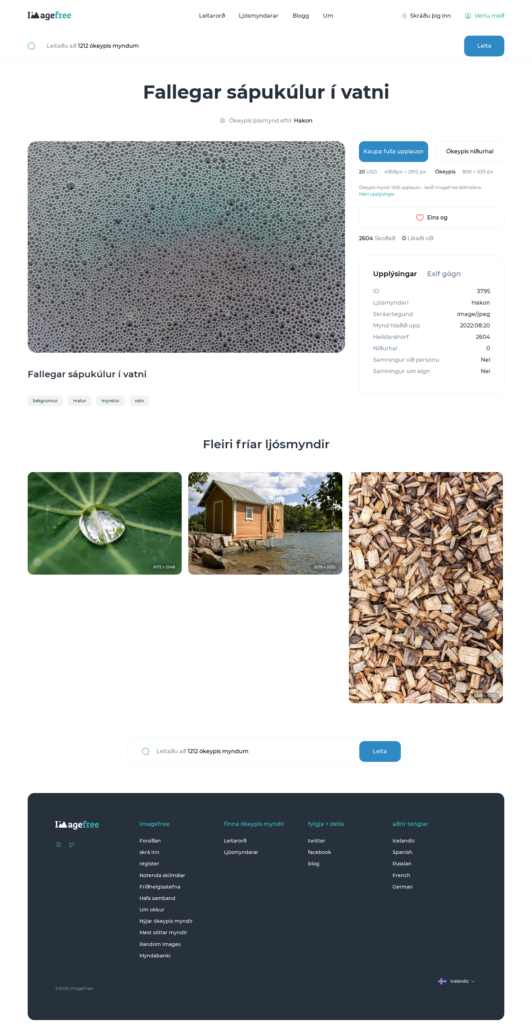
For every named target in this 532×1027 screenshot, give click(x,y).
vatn (139, 400)
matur (79, 400)
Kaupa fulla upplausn (393, 151)
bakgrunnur (45, 400)
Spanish (403, 852)
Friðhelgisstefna (159, 887)
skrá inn (149, 852)
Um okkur (151, 910)
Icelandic (404, 841)
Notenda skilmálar (162, 875)
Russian (402, 864)
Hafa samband (157, 898)
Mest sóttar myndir (163, 932)
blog (313, 864)
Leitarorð (212, 15)
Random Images (160, 944)
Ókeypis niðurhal (470, 151)
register (149, 864)
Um (328, 15)
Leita (484, 46)
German (403, 887)
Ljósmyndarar (259, 15)
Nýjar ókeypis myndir (166, 921)
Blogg (300, 15)
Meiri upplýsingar (377, 194)
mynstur (110, 400)
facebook (319, 852)
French (402, 875)
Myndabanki (155, 956)
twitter (316, 841)
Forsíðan (150, 841)
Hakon (303, 120)
